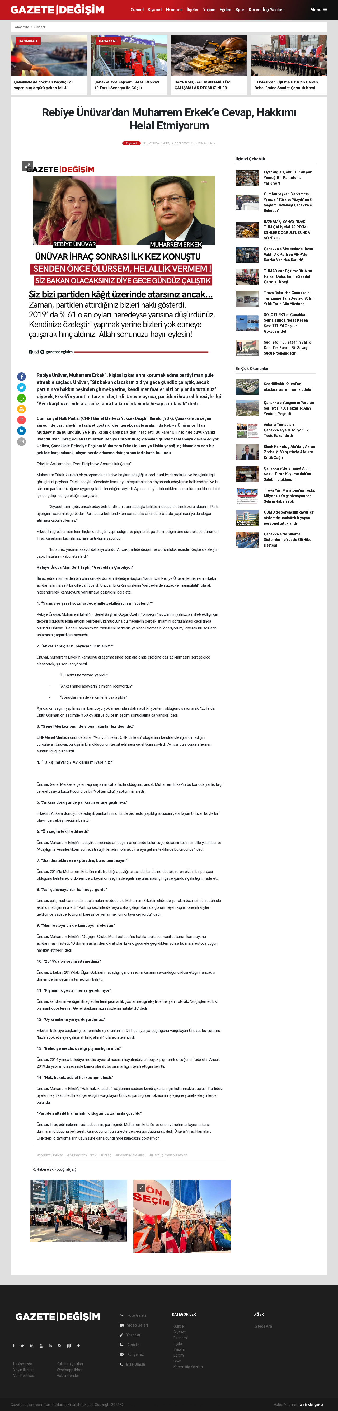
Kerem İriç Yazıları (266, 9)
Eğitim (225, 9)
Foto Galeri (133, 1315)
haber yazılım (200, 1405)
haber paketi (157, 1405)
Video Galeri (134, 1325)
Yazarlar (130, 1335)
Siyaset (155, 9)
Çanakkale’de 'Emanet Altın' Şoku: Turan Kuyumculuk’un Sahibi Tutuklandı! (287, 474)
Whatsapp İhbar (69, 1370)
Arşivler (130, 1345)
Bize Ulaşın (132, 1364)
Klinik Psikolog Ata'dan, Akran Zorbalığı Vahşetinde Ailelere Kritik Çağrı (289, 452)
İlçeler (193, 9)
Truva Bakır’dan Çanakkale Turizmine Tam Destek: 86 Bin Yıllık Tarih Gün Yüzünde (289, 298)
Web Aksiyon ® (311, 1405)
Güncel (137, 9)
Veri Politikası (24, 1376)
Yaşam (209, 9)
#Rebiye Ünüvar (50, 1155)
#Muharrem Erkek (82, 1155)
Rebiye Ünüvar (177, 425)
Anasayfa (22, 27)
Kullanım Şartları (70, 1364)
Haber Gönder (68, 1376)
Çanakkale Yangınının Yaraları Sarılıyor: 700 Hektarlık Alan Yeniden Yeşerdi (289, 408)
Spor (240, 9)
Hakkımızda (22, 1364)
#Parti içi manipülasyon (168, 1155)
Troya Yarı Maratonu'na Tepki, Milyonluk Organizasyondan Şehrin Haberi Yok (289, 496)
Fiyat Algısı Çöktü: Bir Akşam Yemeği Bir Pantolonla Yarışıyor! (288, 177)
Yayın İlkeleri (23, 1370)
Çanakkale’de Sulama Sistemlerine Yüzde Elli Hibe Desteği (287, 539)
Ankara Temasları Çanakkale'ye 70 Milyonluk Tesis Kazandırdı (286, 430)
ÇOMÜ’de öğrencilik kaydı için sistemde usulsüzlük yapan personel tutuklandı (289, 517)
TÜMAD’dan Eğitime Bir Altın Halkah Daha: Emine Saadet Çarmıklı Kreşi (288, 276)
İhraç (42, 578)
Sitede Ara (263, 1326)
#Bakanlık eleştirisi (130, 1155)
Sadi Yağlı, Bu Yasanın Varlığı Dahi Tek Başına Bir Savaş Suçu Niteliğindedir (288, 347)
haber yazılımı (135, 1405)
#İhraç (106, 1155)
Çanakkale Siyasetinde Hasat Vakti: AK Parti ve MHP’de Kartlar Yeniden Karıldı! (288, 254)
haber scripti (178, 1405)
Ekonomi (174, 9)
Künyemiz (132, 1354)
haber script (221, 1405)
